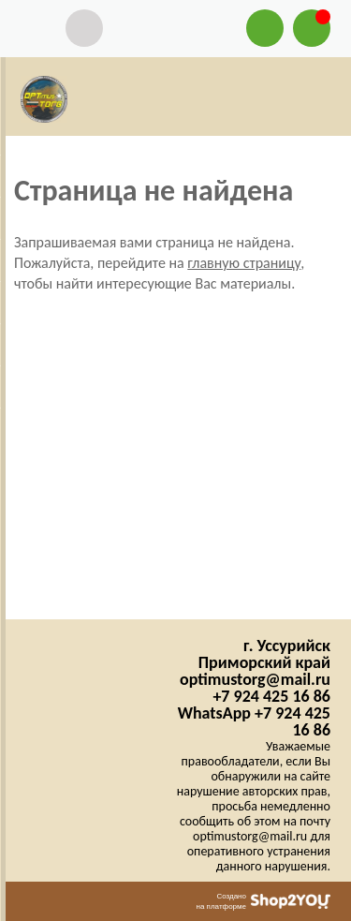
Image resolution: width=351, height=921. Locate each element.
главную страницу (243, 263)
